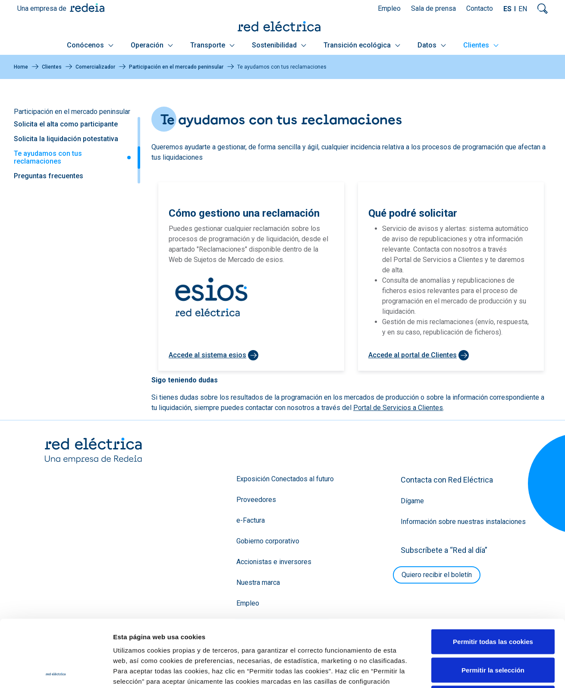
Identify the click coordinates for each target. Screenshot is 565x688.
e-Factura (250, 520)
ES (507, 9)
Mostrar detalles (467, 671)
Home (21, 67)
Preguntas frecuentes (48, 176)
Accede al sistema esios (207, 355)
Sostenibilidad (279, 45)
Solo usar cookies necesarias (493, 631)
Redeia (87, 7)
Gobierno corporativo (267, 541)
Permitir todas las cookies (493, 574)
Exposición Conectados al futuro (285, 479)
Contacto (479, 8)
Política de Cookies (294, 635)
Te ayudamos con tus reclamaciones (48, 157)
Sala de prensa (433, 8)
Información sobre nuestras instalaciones (463, 522)
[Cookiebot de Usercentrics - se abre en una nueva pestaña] (56, 671)
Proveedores (256, 499)
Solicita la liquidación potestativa (66, 139)
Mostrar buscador (542, 8)
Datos (431, 45)
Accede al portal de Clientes (412, 355)
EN (522, 9)
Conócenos (90, 45)
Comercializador (95, 67)
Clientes (481, 45)
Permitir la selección (492, 603)
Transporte (212, 45)
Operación (152, 45)
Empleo (389, 8)
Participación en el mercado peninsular (176, 67)
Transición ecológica (361, 45)
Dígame (412, 501)
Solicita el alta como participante (66, 124)
